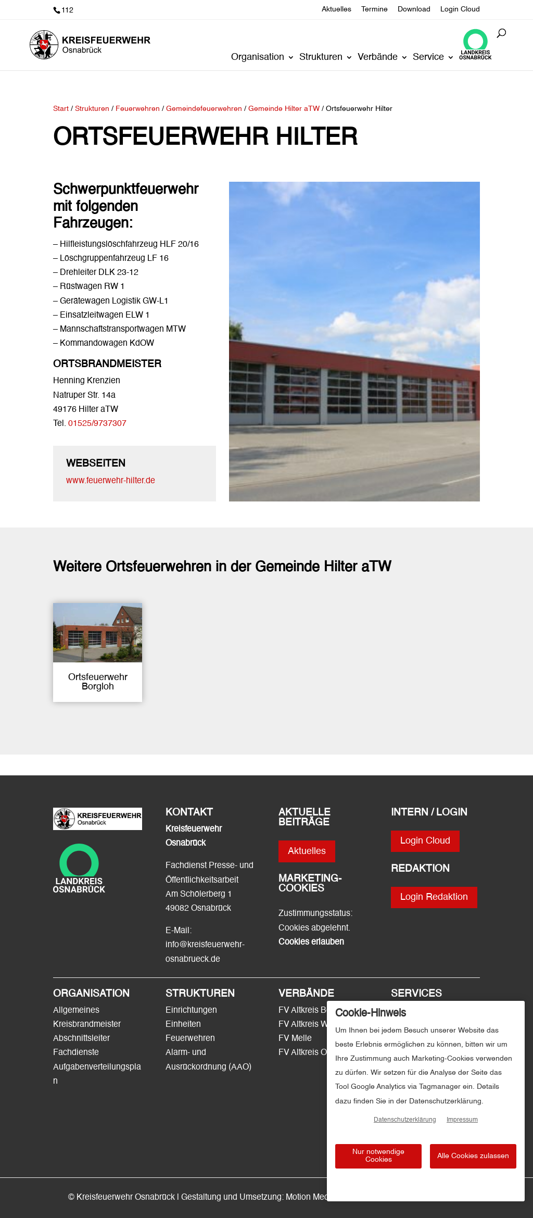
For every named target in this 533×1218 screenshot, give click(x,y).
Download (414, 9)
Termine (374, 9)
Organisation (257, 58)
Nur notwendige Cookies (378, 1155)
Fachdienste (76, 1053)
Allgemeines (76, 1011)
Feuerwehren (190, 1039)
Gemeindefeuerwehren (204, 108)
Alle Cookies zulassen (473, 1156)
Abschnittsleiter (81, 1039)
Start (61, 108)
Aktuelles (336, 9)
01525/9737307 (97, 424)
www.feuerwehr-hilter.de (110, 481)
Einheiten (183, 1025)
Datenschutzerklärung (405, 1120)
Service (428, 58)
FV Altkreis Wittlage (314, 1025)
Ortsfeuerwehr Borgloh (98, 682)
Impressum (462, 1120)
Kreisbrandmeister (87, 1025)
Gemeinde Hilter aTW (285, 108)
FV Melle (295, 1039)
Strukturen (320, 58)
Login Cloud (460, 9)
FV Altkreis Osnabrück (319, 1053)
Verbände (378, 58)
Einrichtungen (191, 1011)
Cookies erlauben (311, 942)
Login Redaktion (434, 897)
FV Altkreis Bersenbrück (322, 1011)
